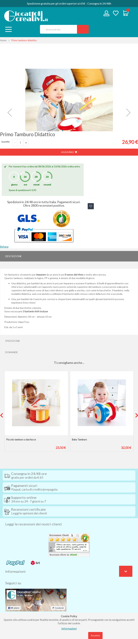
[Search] (83, 29)
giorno (14, 184)
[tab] (69, 256)
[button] (10, 112)
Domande (11, 352)
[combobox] (57, 29)
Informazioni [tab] (15, 571)
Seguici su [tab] (13, 583)
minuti (36, 184)
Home (3, 40)
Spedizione (12, 340)
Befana (4, 246)
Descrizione (13, 256)
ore (25, 184)
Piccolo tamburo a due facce (21, 439)
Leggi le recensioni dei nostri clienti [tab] (33, 524)
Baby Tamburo (79, 439)
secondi (47, 184)
